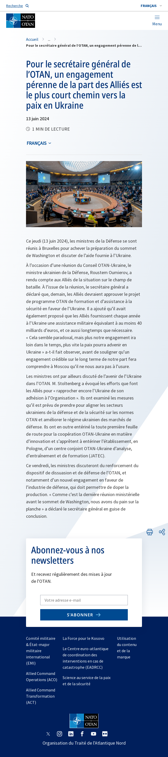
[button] (151, 6)
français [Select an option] (36, 143)
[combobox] (151, 6)
